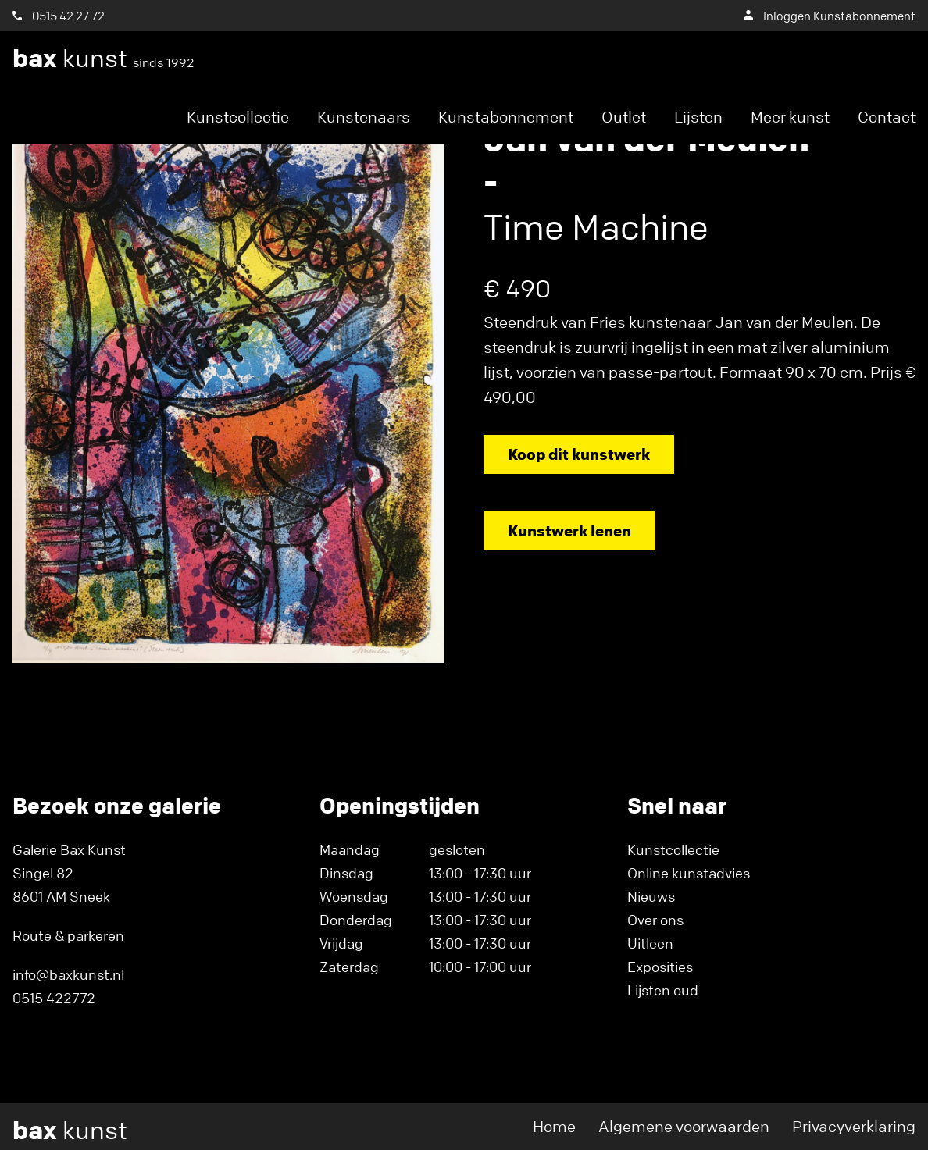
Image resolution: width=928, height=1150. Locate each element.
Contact (887, 116)
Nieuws (651, 896)
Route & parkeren (68, 935)
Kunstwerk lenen (569, 530)
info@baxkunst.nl (68, 974)
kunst (103, 58)
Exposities (660, 966)
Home (554, 1126)
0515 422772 (53, 997)
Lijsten (698, 116)
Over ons (655, 919)
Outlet (623, 116)
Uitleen (650, 943)
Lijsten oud (662, 990)
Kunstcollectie (238, 116)
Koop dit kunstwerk (579, 454)
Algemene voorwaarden (683, 1126)
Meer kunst (790, 116)
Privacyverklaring (854, 1126)
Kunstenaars (363, 116)
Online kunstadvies (688, 872)
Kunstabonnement (505, 116)
